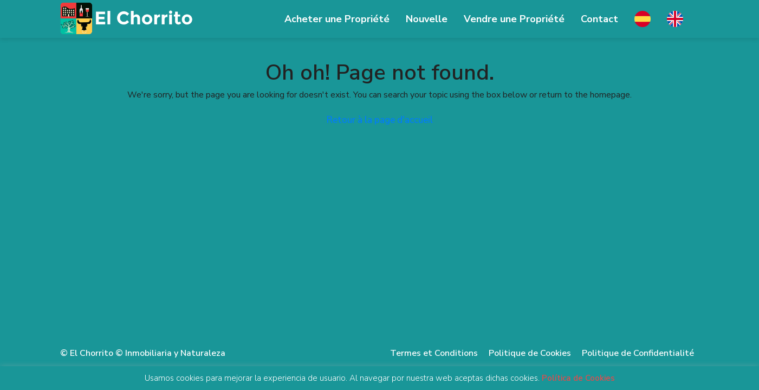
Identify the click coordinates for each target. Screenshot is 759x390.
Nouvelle (426, 18)
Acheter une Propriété (337, 18)
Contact (599, 18)
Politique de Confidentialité (638, 353)
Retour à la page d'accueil (380, 120)
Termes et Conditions (434, 353)
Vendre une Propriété (514, 18)
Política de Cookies (578, 378)
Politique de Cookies (530, 353)
